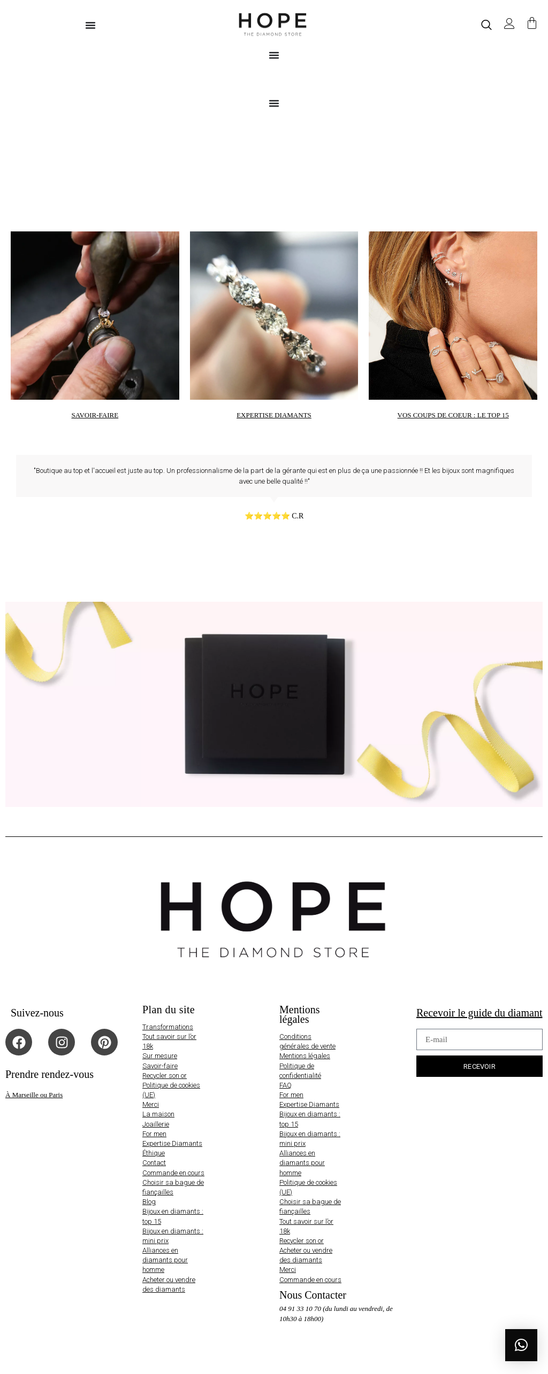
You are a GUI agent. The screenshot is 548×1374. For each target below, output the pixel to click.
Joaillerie (155, 1124)
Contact (154, 1163)
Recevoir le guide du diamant (479, 1013)
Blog (149, 1202)
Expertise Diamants (172, 1143)
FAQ (285, 1085)
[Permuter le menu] (90, 25)
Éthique (153, 1153)
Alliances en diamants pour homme (165, 1260)
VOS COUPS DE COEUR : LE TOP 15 (453, 415)
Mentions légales (304, 1056)
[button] (521, 1345)
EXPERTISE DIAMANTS (274, 415)
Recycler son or (164, 1076)
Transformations (167, 1027)
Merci (150, 1104)
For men (154, 1134)
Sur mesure (159, 1056)
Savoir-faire (160, 1066)
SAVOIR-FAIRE (95, 415)
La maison (158, 1114)
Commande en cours (173, 1173)
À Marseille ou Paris (34, 1095)
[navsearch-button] (486, 25)
